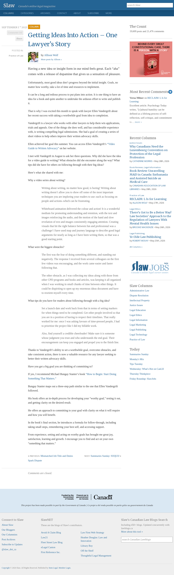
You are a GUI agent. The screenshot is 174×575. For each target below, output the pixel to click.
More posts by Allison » (51, 59)
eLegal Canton (48, 547)
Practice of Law (16, 55)
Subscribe (93, 13)
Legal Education (138, 310)
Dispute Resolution (139, 295)
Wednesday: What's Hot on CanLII (147, 369)
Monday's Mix (137, 359)
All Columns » (136, 247)
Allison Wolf (51, 55)
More (109, 13)
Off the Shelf (87, 550)
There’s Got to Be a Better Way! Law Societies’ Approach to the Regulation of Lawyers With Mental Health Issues (150, 218)
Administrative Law (139, 290)
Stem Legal (53, 568)
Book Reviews (136, 167)
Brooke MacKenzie (143, 227)
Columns (8, 13)
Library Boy (87, 545)
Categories (27, 13)
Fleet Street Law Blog (52, 542)
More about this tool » (132, 531)
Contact (62, 13)
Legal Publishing (137, 233)
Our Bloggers (8, 529)
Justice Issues (136, 143)
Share (19, 38)
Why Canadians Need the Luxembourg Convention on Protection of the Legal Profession (149, 152)
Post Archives (8, 539)
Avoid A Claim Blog (51, 532)
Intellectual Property (140, 300)
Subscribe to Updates (12, 544)
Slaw (9, 5)
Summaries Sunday (139, 354)
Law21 (44, 537)
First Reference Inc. (50, 552)
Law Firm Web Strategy (92, 532)
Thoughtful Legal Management (96, 555)
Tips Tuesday (136, 364)
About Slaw (7, 525)
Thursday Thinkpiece (140, 373)
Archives (45, 13)
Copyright (6, 568)
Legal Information (152, 167)
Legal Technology (138, 334)
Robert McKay (140, 240)
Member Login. (65, 568)
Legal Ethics (135, 209)
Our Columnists (9, 534)
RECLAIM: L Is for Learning (148, 199)
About (77, 13)
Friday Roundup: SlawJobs (143, 378)
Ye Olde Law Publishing (145, 237)
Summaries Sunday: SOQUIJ (105, 456)
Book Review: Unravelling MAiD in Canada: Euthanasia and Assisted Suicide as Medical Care (149, 176)
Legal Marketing (138, 324)
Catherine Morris (142, 161)
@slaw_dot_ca (9, 549)
